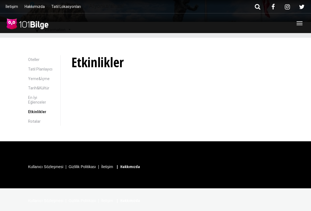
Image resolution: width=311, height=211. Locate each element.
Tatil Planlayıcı (40, 69)
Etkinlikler (37, 112)
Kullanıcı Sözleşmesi (45, 167)
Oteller (34, 59)
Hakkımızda (35, 6)
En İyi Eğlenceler (37, 99)
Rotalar (34, 121)
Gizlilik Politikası (82, 167)
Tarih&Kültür (38, 88)
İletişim (11, 6)
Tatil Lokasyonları (66, 6)
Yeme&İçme (39, 79)
